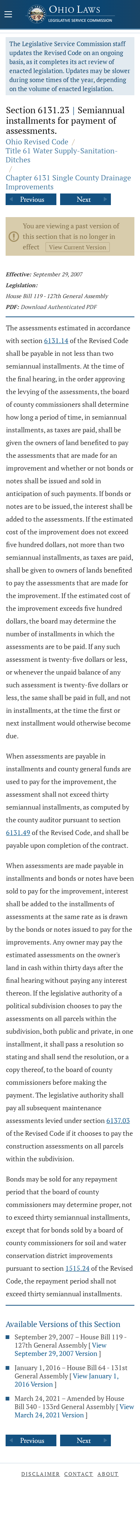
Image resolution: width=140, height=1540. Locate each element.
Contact (78, 1473)
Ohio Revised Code (37, 141)
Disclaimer (40, 1473)
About (108, 1473)
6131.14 (56, 340)
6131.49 (18, 832)
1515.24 (77, 1268)
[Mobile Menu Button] (8, 15)
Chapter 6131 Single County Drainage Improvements (68, 182)
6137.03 (118, 1120)
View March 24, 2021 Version (74, 1410)
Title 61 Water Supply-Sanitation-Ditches (62, 155)
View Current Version (77, 247)
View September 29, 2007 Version (60, 1349)
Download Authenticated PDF (58, 306)
